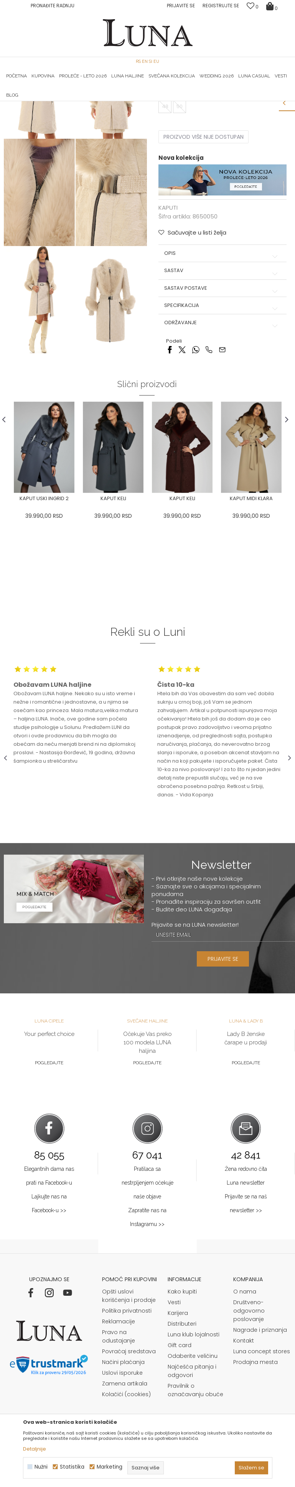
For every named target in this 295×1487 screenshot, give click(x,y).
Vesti (174, 1405)
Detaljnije (34, 1449)
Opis (221, 355)
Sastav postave (221, 390)
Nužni (41, 1467)
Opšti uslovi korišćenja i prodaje (129, 1398)
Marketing (109, 1467)
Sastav (221, 372)
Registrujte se (221, 5)
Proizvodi (62, 111)
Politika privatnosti (127, 1413)
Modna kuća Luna (25, 111)
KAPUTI (86, 111)
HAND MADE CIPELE (52, 101)
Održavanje (221, 424)
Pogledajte (49, 1165)
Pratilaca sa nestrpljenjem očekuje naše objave (147, 1285)
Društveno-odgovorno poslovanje (249, 1413)
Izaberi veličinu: (177, 180)
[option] (52, 101)
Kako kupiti (182, 1394)
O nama (244, 1394)
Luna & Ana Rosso (243, 101)
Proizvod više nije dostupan (203, 239)
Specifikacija (221, 407)
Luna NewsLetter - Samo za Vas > (153, 101)
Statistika (72, 1467)
